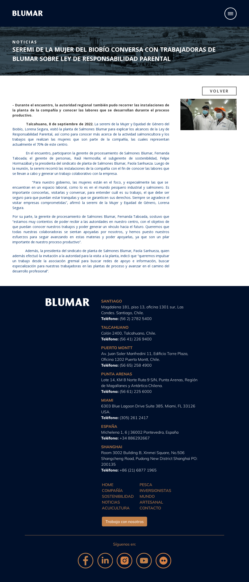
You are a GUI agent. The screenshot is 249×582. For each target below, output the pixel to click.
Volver (219, 91)
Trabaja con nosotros (125, 521)
